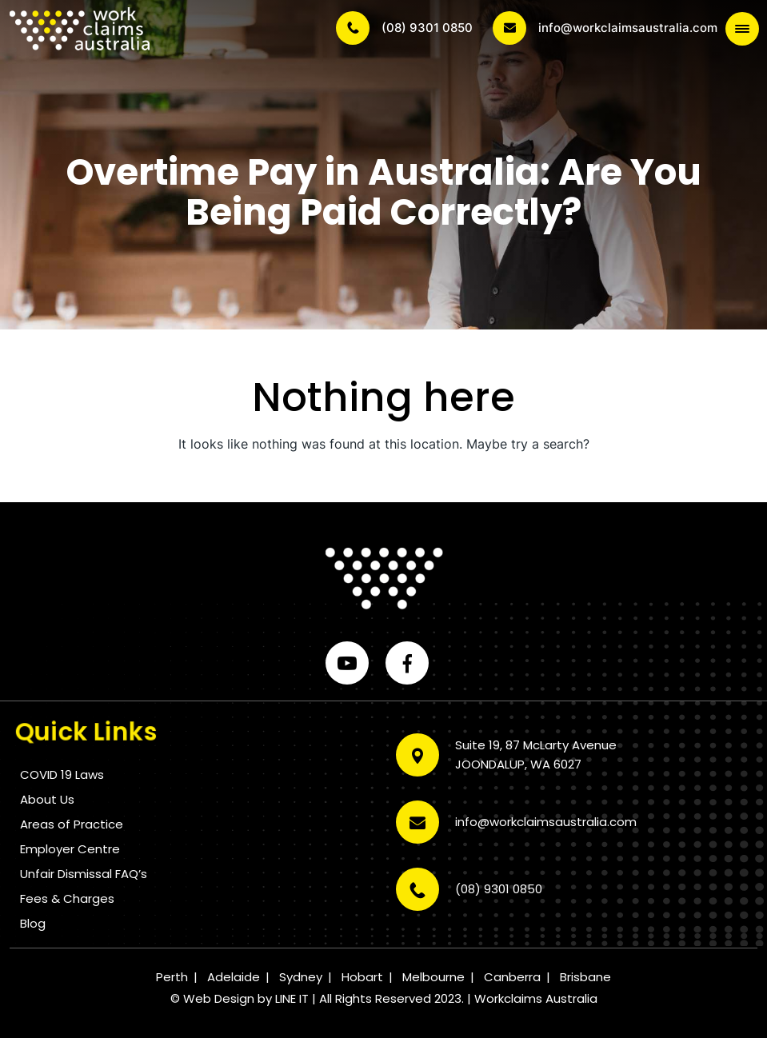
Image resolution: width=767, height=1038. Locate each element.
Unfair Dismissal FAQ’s (83, 873)
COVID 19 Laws (62, 774)
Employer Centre (70, 848)
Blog (33, 923)
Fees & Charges (67, 898)
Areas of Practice (71, 824)
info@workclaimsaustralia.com (605, 28)
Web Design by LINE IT (246, 998)
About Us (47, 799)
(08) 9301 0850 (404, 28)
